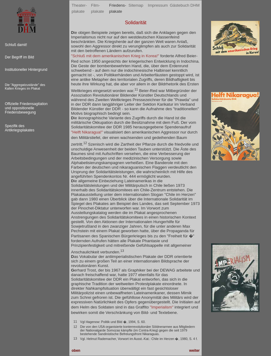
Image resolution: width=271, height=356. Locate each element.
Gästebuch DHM (185, 5)
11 (136, 89)
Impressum (158, 5)
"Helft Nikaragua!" (87, 132)
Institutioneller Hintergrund (26, 70)
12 (85, 143)
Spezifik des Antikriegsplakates (19, 128)
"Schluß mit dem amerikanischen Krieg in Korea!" (115, 56)
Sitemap (135, 5)
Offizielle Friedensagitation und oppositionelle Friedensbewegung (26, 108)
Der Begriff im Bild (19, 57)
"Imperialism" (162, 307)
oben (75, 350)
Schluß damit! (16, 45)
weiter (194, 350)
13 (122, 250)
